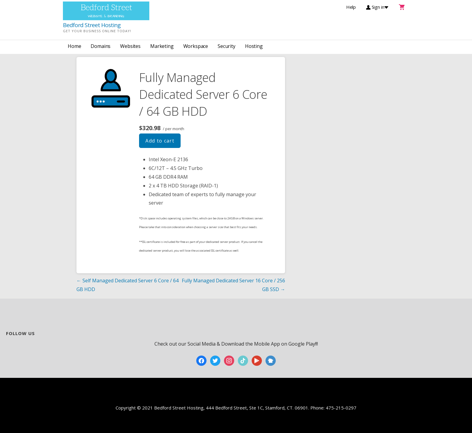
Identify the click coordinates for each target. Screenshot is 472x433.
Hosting (254, 46)
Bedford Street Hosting (91, 25)
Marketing (162, 46)
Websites (130, 46)
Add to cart (159, 140)
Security (226, 46)
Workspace (195, 46)
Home (74, 46)
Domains (100, 46)
